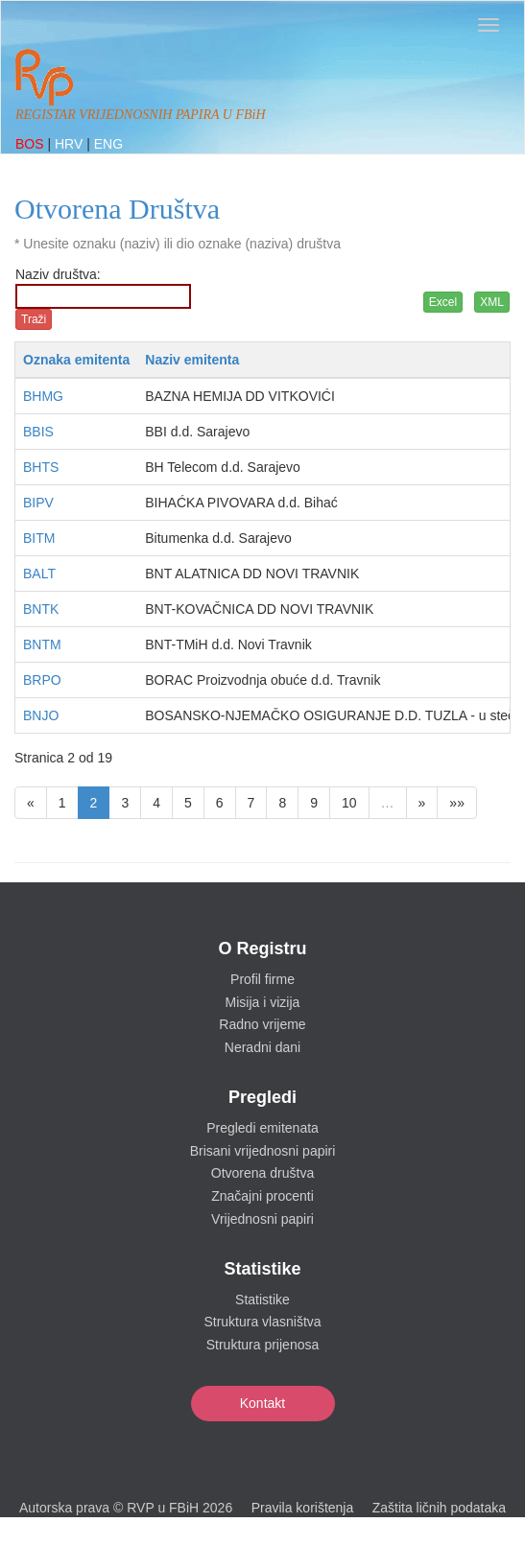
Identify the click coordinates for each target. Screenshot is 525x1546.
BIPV (38, 502)
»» (457, 802)
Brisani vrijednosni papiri (263, 1151)
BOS (31, 144)
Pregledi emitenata (262, 1128)
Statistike (262, 1299)
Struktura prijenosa (263, 1344)
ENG (108, 144)
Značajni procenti (262, 1196)
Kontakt (262, 1403)
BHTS (41, 467)
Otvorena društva (262, 1173)
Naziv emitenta (192, 359)
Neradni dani (262, 1047)
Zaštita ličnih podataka (439, 1507)
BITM (39, 538)
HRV (70, 144)
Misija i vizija (263, 1002)
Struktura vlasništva (262, 1321)
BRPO (42, 680)
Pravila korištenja (302, 1507)
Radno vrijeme (262, 1024)
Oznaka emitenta (76, 359)
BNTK (41, 609)
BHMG (43, 396)
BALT (39, 573)
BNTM (42, 644)
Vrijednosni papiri (262, 1219)
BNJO (41, 715)
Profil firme (262, 979)
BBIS (38, 431)
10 (349, 802)
